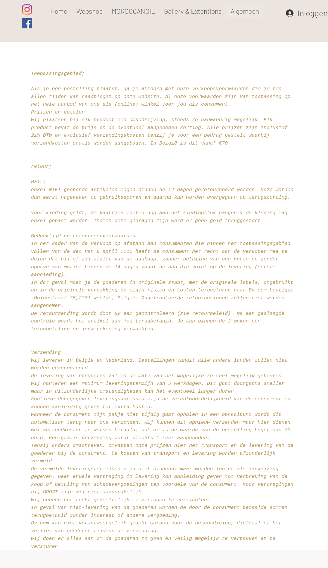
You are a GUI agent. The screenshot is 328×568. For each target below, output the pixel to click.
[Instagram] (27, 9)
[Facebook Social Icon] (27, 23)
